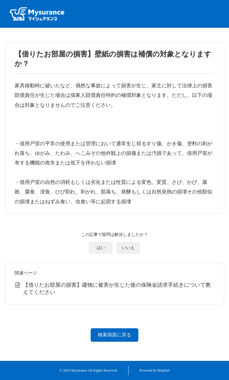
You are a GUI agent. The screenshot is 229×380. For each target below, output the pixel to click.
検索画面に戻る (114, 334)
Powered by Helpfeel (154, 370)
